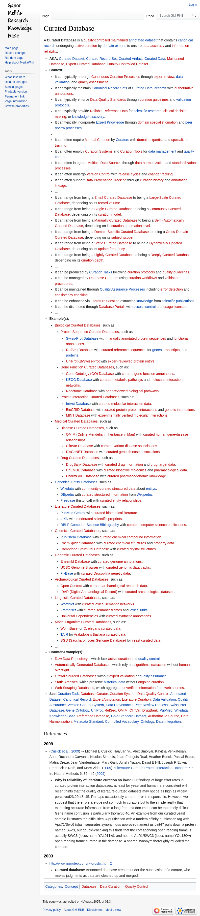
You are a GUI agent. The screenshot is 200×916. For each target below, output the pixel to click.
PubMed (166, 710)
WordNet (67, 604)
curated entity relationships (120, 500)
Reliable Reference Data (109, 111)
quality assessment (93, 82)
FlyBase (66, 573)
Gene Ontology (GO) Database (90, 374)
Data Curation (110, 886)
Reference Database (93, 716)
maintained (119, 40)
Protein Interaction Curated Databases (89, 397)
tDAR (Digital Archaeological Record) (88, 592)
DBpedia (67, 494)
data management (162, 151)
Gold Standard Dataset (128, 716)
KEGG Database (79, 380)
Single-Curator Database (113, 209)
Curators (122, 140)
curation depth (92, 260)
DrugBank (150, 710)
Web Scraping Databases (74, 688)
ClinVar (134, 710)
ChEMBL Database (81, 470)
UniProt (97, 710)
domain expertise (150, 140)
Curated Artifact (131, 59)
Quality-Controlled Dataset (127, 64)
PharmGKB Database (83, 476)
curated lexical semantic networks (108, 604)
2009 (107, 768)
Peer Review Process (151, 705)
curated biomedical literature (115, 513)
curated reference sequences (123, 350)
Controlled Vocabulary (122, 721)
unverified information (139, 688)
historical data (114, 682)
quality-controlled (97, 40)
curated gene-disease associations (133, 452)
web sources (174, 688)
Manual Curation (97, 140)
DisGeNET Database (82, 452)
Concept (71, 886)
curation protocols (141, 272)
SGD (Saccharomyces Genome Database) (93, 640)
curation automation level (130, 226)
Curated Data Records (149, 88)
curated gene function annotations (148, 374)
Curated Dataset (71, 59)
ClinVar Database (79, 446)
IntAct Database (78, 404)
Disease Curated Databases (82, 428)
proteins (72, 355)
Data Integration (168, 721)
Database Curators (103, 278)
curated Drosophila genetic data (105, 573)
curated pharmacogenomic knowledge (136, 476)
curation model (109, 214)
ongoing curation (151, 682)
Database (88, 886)
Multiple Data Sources (104, 163)
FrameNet (68, 610)
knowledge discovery (88, 117)
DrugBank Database (81, 464)
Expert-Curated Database (85, 64)
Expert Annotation (106, 699)
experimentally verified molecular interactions (132, 415)
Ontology (147, 721)
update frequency (111, 249)
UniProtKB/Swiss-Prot (83, 361)
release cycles (130, 174)
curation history (152, 180)
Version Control (98, 174)
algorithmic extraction (149, 665)
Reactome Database (82, 391)
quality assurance (153, 676)
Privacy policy (52, 910)
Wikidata (67, 489)
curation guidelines (154, 99)
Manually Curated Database (115, 220)
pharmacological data (170, 470)
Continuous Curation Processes (115, 77)
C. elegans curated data (101, 628)
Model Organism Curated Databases (83, 622)
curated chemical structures (125, 543)
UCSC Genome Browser (79, 567)
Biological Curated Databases (77, 325)
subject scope (122, 237)
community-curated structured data (108, 489)
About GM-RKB (74, 910)
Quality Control (136, 886)
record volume (109, 203)
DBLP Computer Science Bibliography (89, 525)
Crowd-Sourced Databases (76, 676)
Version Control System (86, 705)
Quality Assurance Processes (122, 289)
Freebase (67, 500)
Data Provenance (119, 705)
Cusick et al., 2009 (64, 751)
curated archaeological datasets (149, 592)
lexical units (139, 610)
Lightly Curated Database (113, 255)
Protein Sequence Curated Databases (89, 332)
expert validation (122, 676)
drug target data (162, 464)
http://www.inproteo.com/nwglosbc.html (79, 863)
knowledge (144, 301)
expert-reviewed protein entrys (131, 361)
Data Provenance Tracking (106, 180)
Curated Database (61, 40)
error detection (171, 289)
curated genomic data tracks (128, 567)
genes (157, 350)
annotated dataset (142, 40)
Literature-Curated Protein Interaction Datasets (151, 768)
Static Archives (66, 682)
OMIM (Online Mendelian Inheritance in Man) (100, 434)
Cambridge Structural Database (84, 549)
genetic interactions (180, 410)
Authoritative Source (163, 716)
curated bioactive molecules (125, 470)
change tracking (160, 174)
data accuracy (153, 46)
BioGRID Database (81, 410)
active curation (86, 46)
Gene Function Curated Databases (87, 367)
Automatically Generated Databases (82, 665)
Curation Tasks (100, 272)
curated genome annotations (120, 561)
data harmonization (150, 163)
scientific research (147, 111)
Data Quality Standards (108, 99)
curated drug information (124, 464)
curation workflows (142, 278)
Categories (53, 886)
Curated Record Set (101, 59)
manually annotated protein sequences (136, 338)
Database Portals (112, 307)
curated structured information (105, 494)
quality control (149, 659)
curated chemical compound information (130, 537)
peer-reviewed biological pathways (132, 391)
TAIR (64, 634)
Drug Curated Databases (79, 458)
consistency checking (71, 295)
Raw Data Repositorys (72, 659)
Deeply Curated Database (171, 255)
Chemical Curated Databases (77, 531)
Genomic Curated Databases (77, 555)
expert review (164, 77)
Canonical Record (77, 699)
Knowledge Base (62, 716)
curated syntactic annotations (128, 616)
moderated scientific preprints (99, 519)
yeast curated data (146, 640)
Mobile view (113, 910)
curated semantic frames (103, 610)
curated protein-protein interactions (130, 410)
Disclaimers (94, 910)
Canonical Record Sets (109, 88)
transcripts (172, 350)
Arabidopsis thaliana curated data (99, 634)
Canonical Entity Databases (76, 482)
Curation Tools (131, 151)
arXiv (64, 519)
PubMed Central (72, 513)
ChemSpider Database (78, 543)
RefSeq (110, 710)
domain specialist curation (157, 122)
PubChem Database (76, 537)
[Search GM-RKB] (178, 15)
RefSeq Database (80, 350)
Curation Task (68, 694)
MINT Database (78, 415)
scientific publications (178, 301)
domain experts (114, 46)
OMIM (122, 710)
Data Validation (164, 699)
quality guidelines (176, 272)
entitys (151, 489)
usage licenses (174, 307)
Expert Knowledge (110, 122)
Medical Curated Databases (76, 421)
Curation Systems (98, 151)
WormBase (68, 628)
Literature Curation (105, 301)
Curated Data (155, 59)
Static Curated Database (113, 243)
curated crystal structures (136, 549)
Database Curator (94, 694)
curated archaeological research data (118, 586)
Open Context (71, 586)
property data (164, 543)
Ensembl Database (75, 561)
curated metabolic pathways (121, 380)
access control (144, 307)
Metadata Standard (88, 721)
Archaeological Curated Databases (81, 579)
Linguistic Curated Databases (77, 598)
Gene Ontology (77, 710)
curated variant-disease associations (129, 446)
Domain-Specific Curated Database (121, 232)
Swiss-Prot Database (82, 338)
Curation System (122, 694)
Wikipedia (144, 494)
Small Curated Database (113, 197)
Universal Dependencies (79, 616)
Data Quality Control (153, 694)
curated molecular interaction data (125, 404)
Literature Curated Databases (77, 506)
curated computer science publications (156, 525)
